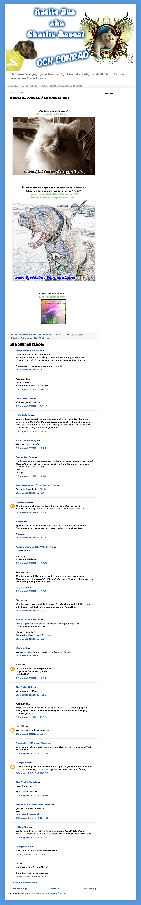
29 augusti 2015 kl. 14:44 (31, 476)
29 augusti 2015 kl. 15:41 (30, 493)
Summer (20, 648)
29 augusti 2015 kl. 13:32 (31, 431)
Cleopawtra (22, 762)
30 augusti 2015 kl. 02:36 (32, 795)
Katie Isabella (23, 415)
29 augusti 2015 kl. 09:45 (31, 406)
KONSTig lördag (41, 338)
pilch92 (20, 726)
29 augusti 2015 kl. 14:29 (31, 448)
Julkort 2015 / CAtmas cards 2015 (62, 86)
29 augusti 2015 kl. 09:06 (32, 389)
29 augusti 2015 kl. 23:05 (31, 734)
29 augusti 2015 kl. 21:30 (31, 717)
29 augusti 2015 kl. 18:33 (31, 610)
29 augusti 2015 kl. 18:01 (31, 591)
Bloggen (13, 86)
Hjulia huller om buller (28, 350)
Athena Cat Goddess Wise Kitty (33, 547)
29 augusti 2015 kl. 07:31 (31, 369)
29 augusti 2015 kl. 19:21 (30, 655)
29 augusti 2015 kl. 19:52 (31, 694)
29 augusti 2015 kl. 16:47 (31, 537)
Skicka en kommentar (25, 882)
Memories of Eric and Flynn (31, 743)
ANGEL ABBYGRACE (28, 619)
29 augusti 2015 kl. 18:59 (31, 639)
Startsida (55, 888)
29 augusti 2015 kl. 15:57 (31, 512)
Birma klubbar (29, 86)
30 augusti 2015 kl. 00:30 (32, 773)
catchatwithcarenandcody (30, 814)
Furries (20, 600)
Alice (18, 664)
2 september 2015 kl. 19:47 (32, 876)
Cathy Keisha (23, 846)
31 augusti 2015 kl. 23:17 (30, 854)
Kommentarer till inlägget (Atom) (47, 893)
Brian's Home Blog (26, 440)
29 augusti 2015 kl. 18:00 (31, 563)
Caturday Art (26, 338)
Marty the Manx (25, 457)
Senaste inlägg (19, 888)
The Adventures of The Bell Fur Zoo (36, 485)
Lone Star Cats (24, 398)
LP (17, 863)
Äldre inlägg (89, 888)
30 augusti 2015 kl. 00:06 (32, 753)
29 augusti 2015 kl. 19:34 (31, 678)
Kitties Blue (22, 827)
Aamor (19, 521)
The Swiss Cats (24, 687)
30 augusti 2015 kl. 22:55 (31, 837)
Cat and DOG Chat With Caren (33, 804)
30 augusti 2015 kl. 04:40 (32, 818)
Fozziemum (22, 502)
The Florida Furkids (26, 782)
